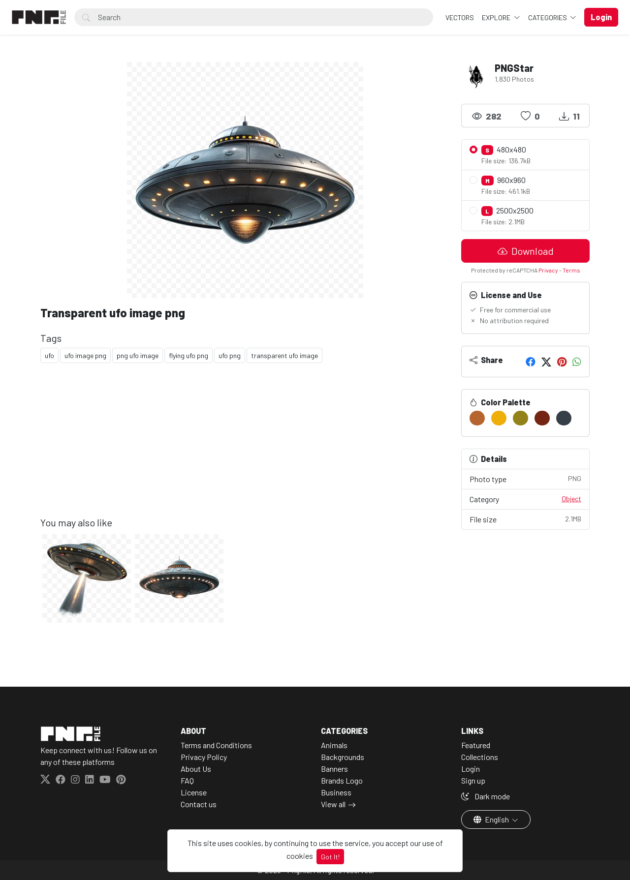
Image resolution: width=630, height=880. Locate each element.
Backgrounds (342, 756)
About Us (196, 768)
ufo (49, 355)
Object (571, 498)
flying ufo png (188, 355)
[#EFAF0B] (498, 418)
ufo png (230, 355)
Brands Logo (342, 780)
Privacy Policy (204, 756)
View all (333, 804)
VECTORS (459, 17)
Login (470, 768)
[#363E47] (563, 418)
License (194, 792)
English (491, 819)
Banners (334, 768)
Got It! (330, 856)
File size (525, 519)
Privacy (548, 270)
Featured (475, 745)
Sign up (473, 780)
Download (526, 251)
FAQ (187, 780)
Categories (548, 17)
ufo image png (85, 355)
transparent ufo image (284, 355)
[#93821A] (520, 418)
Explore (497, 17)
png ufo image (137, 355)
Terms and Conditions (216, 745)
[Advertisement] (244, 447)
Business (336, 792)
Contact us (199, 804)
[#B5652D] (477, 418)
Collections (479, 756)
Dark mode (485, 796)
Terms (571, 270)
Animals (334, 745)
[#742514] (542, 418)
